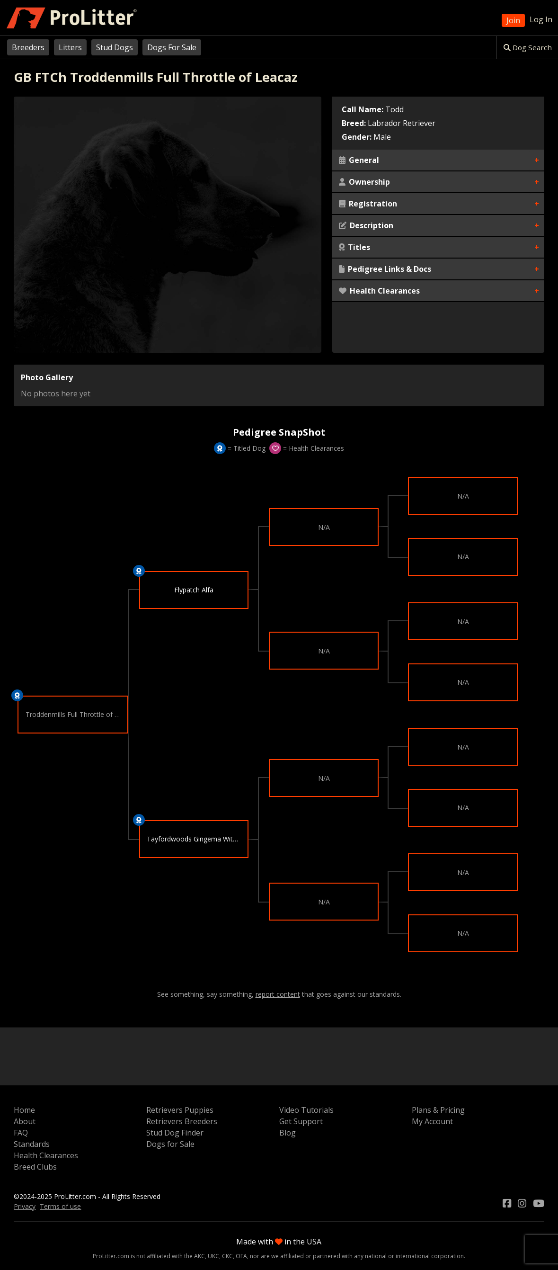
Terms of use (60, 1206)
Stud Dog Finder (175, 1132)
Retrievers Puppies (179, 1110)
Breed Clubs (35, 1167)
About (24, 1121)
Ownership (364, 182)
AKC (199, 1256)
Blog (287, 1132)
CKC (227, 1256)
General (359, 160)
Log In (541, 19)
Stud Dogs (114, 47)
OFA (241, 1256)
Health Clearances (379, 291)
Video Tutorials (306, 1110)
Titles (354, 247)
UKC (213, 1256)
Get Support (301, 1121)
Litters (70, 47)
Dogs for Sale (170, 1144)
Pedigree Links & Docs (385, 269)
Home (24, 1110)
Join (513, 20)
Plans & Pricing (438, 1110)
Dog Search (528, 47)
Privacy (24, 1206)
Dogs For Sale (171, 47)
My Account (432, 1121)
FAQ (21, 1132)
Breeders (28, 47)
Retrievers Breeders (181, 1121)
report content (278, 994)
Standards (32, 1144)
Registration (368, 203)
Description (366, 225)
